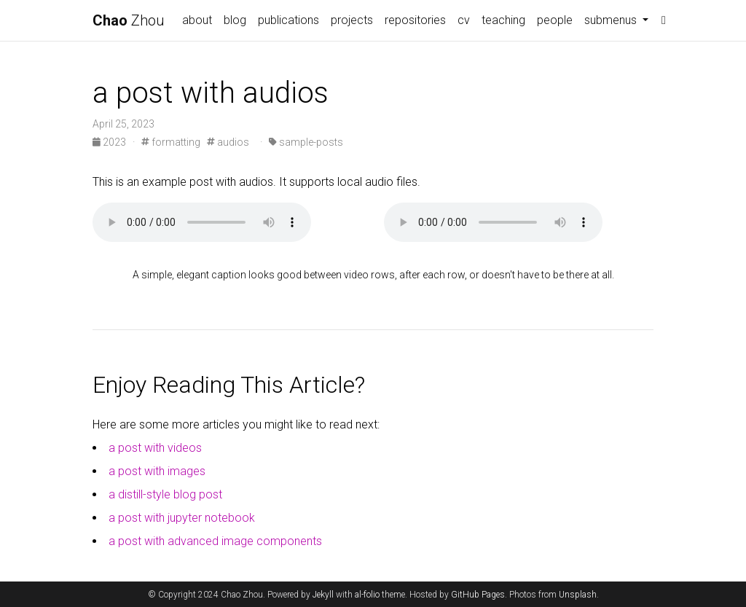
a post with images (157, 471)
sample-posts (306, 142)
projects (352, 20)
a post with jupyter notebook (182, 518)
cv (464, 20)
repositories (415, 20)
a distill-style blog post (165, 494)
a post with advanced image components (215, 541)
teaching (503, 20)
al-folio (367, 595)
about (197, 20)
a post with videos (155, 448)
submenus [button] (612, 20)
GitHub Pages (478, 595)
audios (228, 142)
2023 (110, 142)
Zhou (129, 20)
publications (288, 20)
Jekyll (323, 595)
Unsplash (578, 595)
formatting (170, 142)
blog (235, 20)
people (555, 20)
